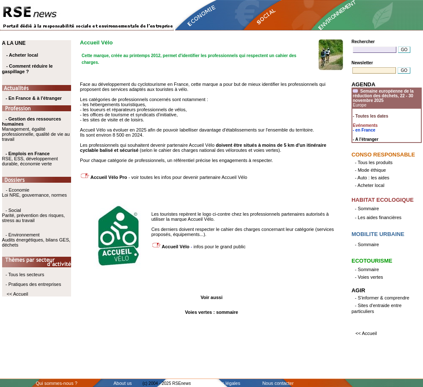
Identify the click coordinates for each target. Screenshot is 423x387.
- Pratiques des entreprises (33, 284)
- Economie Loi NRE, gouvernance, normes (34, 192)
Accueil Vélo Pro (108, 177)
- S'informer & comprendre (382, 297)
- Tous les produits (374, 162)
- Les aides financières (378, 217)
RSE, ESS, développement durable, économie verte (30, 161)
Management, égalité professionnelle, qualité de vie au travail (36, 129)
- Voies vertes (369, 277)
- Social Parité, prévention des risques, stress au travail (33, 215)
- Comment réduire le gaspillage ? (27, 68)
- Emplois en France (27, 153)
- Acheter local (22, 55)
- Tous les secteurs (24, 274)
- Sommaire (367, 208)
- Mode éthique (370, 170)
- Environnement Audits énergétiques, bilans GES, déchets (36, 239)
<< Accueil (17, 293)
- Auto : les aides (372, 177)
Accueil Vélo (176, 246)
